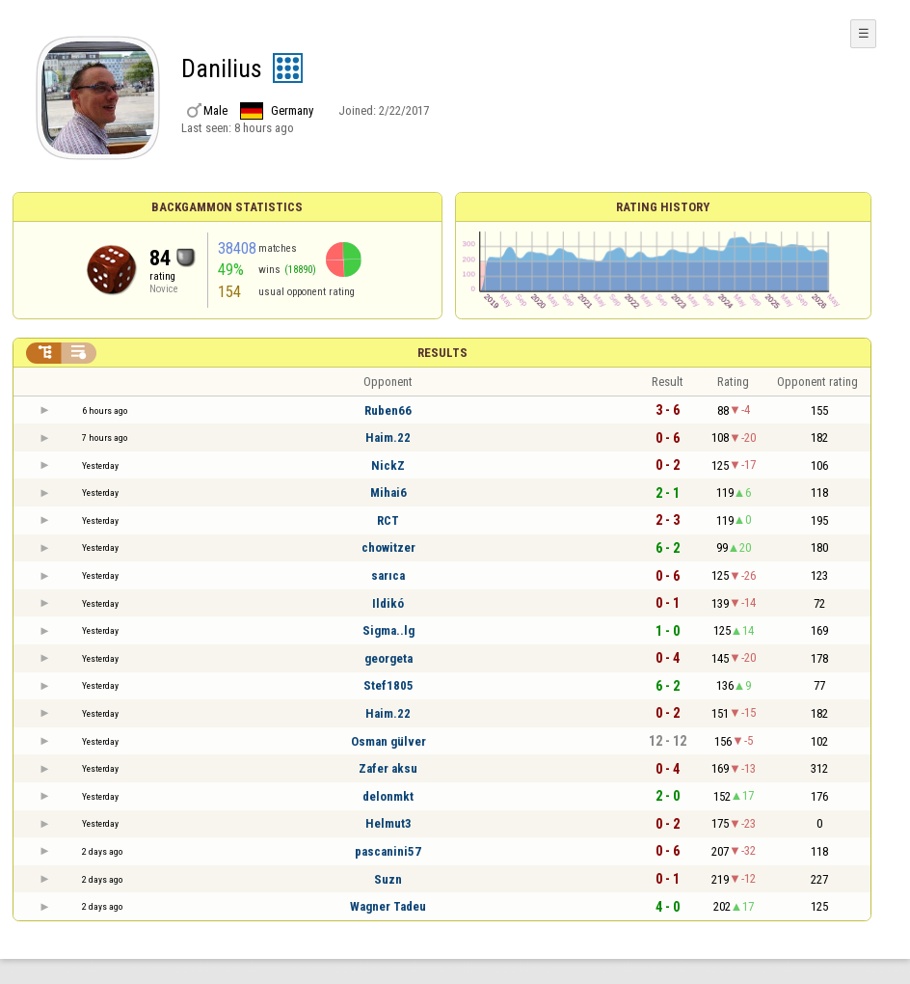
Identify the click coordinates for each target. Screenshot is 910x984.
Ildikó (388, 603)
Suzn (388, 879)
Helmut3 (388, 823)
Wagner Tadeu (388, 906)
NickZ (388, 465)
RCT (388, 520)
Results (442, 352)
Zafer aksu (388, 768)
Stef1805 (388, 685)
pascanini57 (388, 851)
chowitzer (388, 547)
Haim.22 (388, 437)
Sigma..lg (388, 630)
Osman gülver (388, 741)
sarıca (388, 575)
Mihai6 (388, 492)
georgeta (388, 658)
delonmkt (388, 796)
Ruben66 (388, 410)
